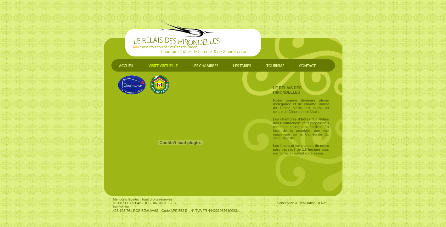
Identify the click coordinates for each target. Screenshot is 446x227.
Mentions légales (126, 199)
